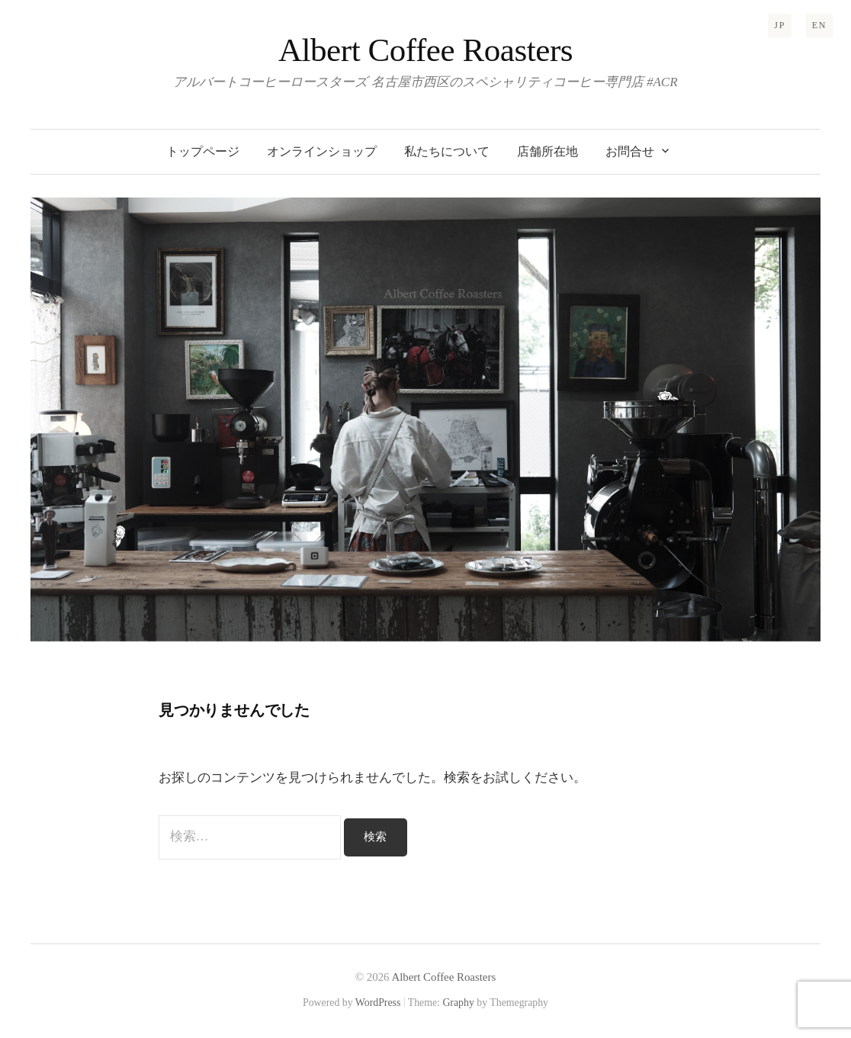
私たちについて (447, 151)
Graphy (458, 1002)
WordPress (378, 1002)
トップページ (202, 151)
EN (819, 25)
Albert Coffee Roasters (425, 50)
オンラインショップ (322, 151)
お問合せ (629, 151)
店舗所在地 (547, 151)
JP (779, 25)
